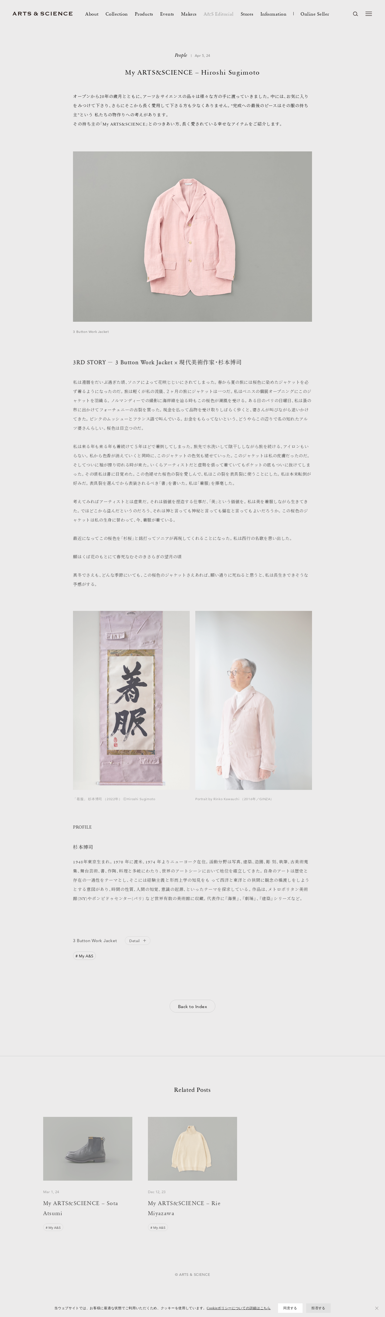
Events (167, 14)
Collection (117, 14)
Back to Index (192, 1006)
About (92, 14)
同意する (290, 1308)
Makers (189, 14)
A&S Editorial (219, 14)
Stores (247, 14)
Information (273, 14)
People (181, 55)
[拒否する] (377, 1308)
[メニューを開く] (368, 13)
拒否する (318, 1308)
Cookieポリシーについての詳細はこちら (239, 1308)
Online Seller (315, 14)
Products (144, 14)
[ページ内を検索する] (355, 13)
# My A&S (84, 956)
